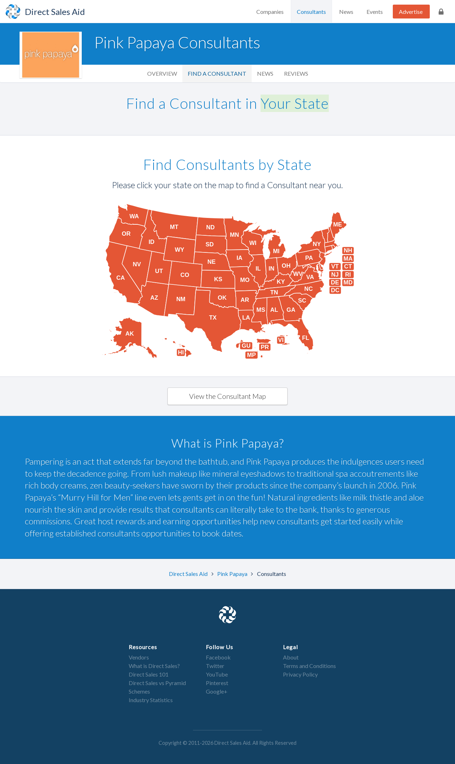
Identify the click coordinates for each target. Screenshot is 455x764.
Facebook (218, 657)
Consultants (311, 11)
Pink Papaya (232, 573)
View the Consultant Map (227, 396)
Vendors (139, 657)
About (291, 657)
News (346, 11)
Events (374, 11)
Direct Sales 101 (148, 674)
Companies (270, 11)
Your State (295, 103)
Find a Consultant (217, 73)
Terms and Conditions (309, 665)
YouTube (217, 674)
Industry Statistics (151, 699)
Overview (162, 73)
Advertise (411, 11)
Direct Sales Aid (189, 573)
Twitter (215, 665)
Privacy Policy (300, 674)
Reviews (296, 73)
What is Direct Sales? (154, 665)
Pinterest (217, 682)
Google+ (217, 691)
